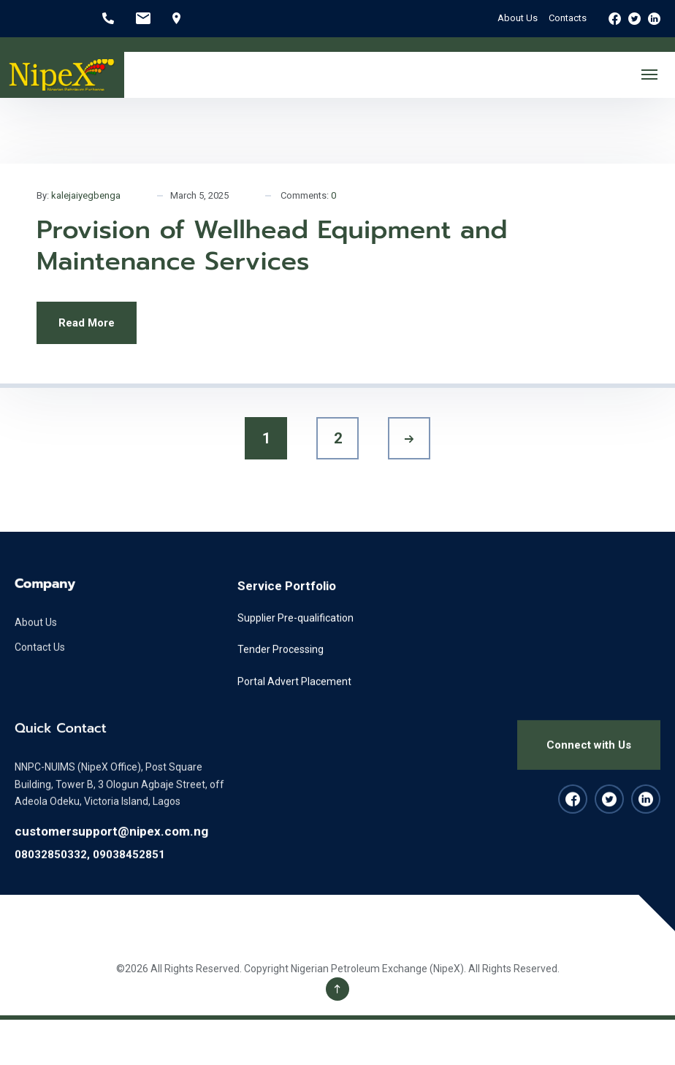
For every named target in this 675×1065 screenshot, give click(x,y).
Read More (86, 322)
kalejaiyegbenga (86, 195)
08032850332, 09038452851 (90, 869)
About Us (517, 17)
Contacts (568, 17)
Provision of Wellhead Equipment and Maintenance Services (272, 245)
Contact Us (40, 662)
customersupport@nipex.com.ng (111, 846)
